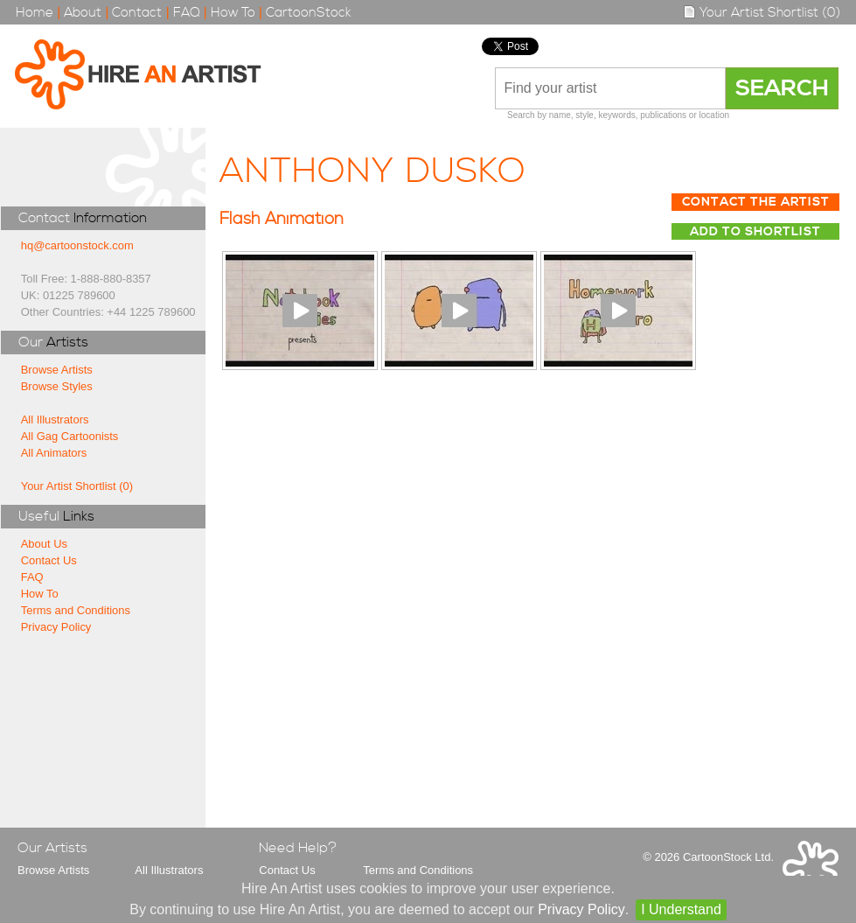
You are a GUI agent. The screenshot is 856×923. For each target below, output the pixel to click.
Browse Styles (57, 386)
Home (34, 12)
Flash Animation (281, 219)
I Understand (681, 909)
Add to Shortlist (755, 232)
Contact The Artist (756, 202)
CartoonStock (308, 12)
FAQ (186, 12)
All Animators (54, 452)
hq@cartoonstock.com (77, 245)
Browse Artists (57, 369)
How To (233, 12)
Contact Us (49, 560)
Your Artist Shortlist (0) (761, 12)
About (82, 12)
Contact (137, 12)
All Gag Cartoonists (70, 436)
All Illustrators (55, 419)
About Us (44, 543)
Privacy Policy (56, 626)
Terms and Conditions (75, 610)
